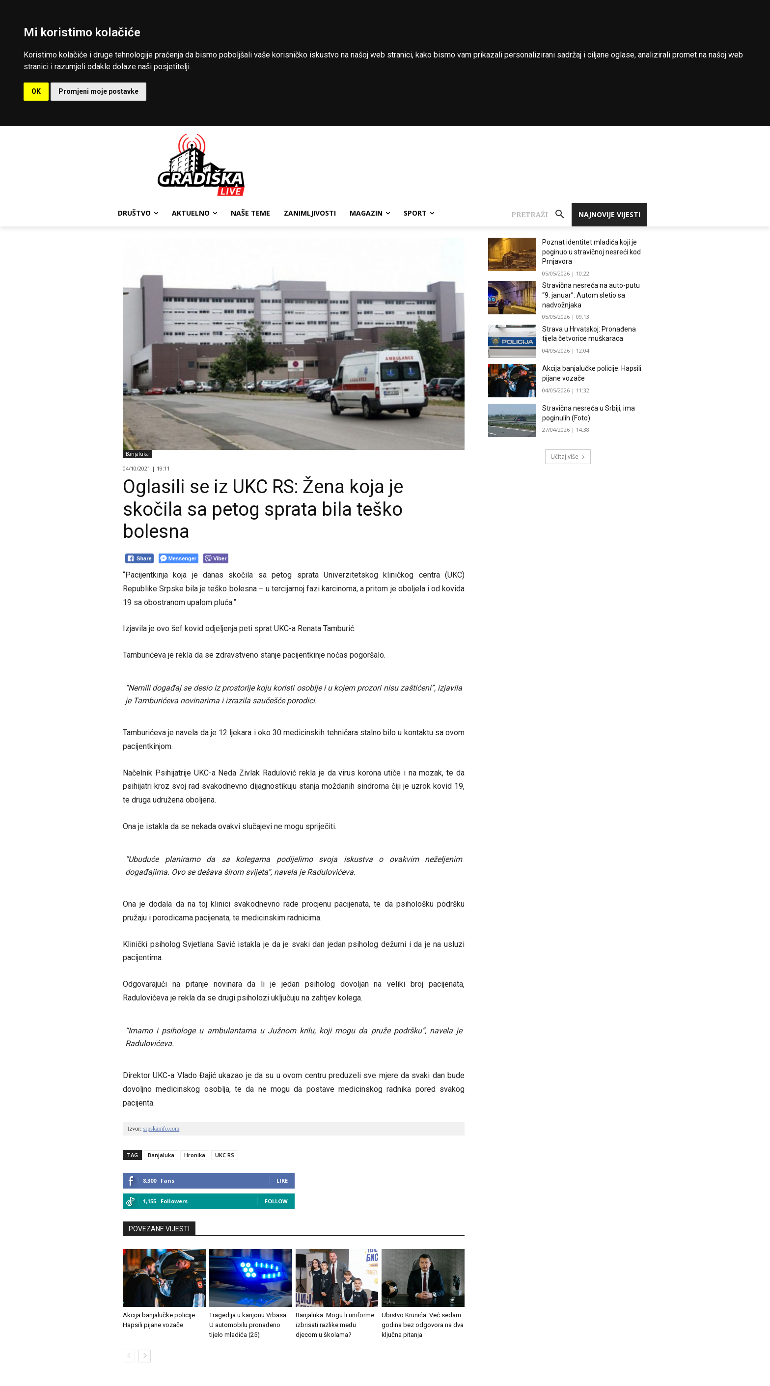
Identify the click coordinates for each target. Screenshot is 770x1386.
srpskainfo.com (161, 1128)
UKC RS (224, 1155)
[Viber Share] (215, 558)
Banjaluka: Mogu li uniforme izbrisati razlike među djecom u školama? (335, 1324)
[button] (541, 214)
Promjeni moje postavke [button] (98, 91)
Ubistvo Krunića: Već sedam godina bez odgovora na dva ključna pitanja (423, 1324)
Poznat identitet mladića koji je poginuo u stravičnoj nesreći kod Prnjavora (591, 251)
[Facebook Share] (139, 558)
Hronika (194, 1155)
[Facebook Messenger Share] (178, 558)
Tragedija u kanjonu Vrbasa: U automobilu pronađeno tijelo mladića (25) (248, 1324)
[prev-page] (129, 1356)
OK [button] (36, 91)
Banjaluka (137, 454)
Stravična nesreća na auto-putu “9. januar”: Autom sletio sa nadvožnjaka (591, 294)
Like (282, 1180)
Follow (276, 1201)
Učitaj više (567, 456)
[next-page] (144, 1356)
